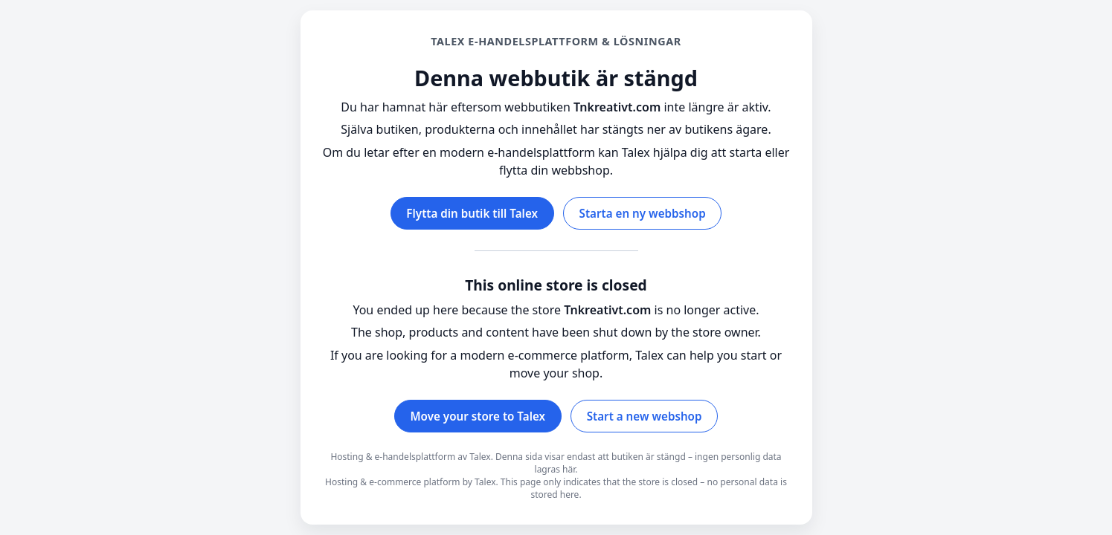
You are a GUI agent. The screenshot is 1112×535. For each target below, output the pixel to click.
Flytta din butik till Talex (472, 213)
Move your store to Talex (478, 416)
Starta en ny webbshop (642, 213)
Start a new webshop (644, 416)
